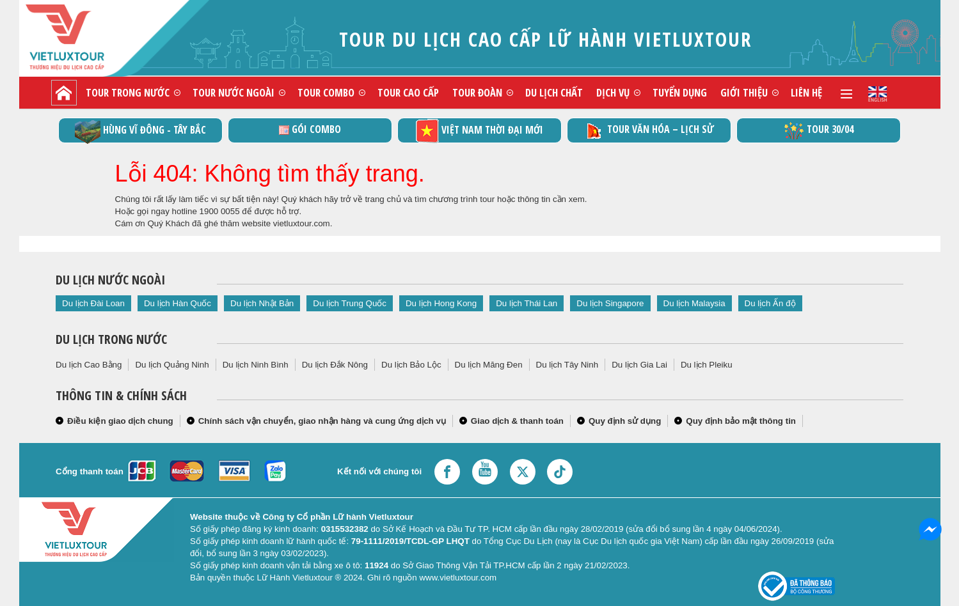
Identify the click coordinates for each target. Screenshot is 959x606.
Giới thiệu (744, 92)
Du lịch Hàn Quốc (177, 303)
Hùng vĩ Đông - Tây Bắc (140, 130)
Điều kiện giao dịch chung (120, 421)
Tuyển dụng (680, 92)
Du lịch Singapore (610, 303)
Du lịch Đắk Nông (335, 364)
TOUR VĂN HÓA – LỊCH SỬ (649, 130)
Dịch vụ (613, 92)
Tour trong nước (128, 92)
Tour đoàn (477, 92)
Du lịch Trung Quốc (349, 303)
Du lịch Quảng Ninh (172, 364)
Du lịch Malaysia (694, 303)
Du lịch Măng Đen (489, 364)
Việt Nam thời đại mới (479, 130)
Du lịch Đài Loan (93, 303)
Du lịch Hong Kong (441, 303)
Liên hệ (806, 92)
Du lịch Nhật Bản (262, 303)
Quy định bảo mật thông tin (741, 421)
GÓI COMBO (310, 129)
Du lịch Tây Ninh (567, 364)
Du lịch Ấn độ (770, 303)
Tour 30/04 (818, 130)
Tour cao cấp (408, 92)
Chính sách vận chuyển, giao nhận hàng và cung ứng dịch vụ (322, 421)
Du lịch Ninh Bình (256, 364)
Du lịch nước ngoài (110, 279)
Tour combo (325, 92)
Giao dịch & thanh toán (517, 421)
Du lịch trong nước (111, 339)
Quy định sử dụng (625, 421)
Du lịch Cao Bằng (89, 364)
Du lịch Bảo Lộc (411, 364)
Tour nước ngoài (233, 92)
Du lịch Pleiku (707, 364)
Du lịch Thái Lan (526, 303)
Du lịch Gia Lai (639, 364)
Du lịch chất (554, 92)
